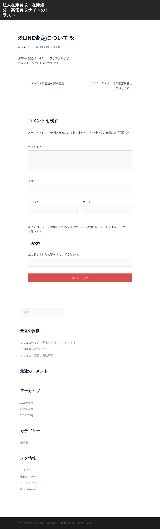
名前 (31, 181)
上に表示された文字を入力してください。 (54, 254)
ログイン (25, 470)
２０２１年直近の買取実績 (47, 83)
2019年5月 (27, 415)
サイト (87, 201)
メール (33, 201)
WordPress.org (29, 489)
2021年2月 (27, 409)
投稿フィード (28, 476)
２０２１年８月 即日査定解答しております (48, 342)
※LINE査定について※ (34, 349)
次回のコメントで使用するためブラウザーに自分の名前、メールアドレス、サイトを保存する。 (79, 229)
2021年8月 (27, 402)
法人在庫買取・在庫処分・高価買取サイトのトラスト (26, 10)
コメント (34, 147)
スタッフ (25, 47)
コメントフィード (31, 483)
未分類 (56, 47)
